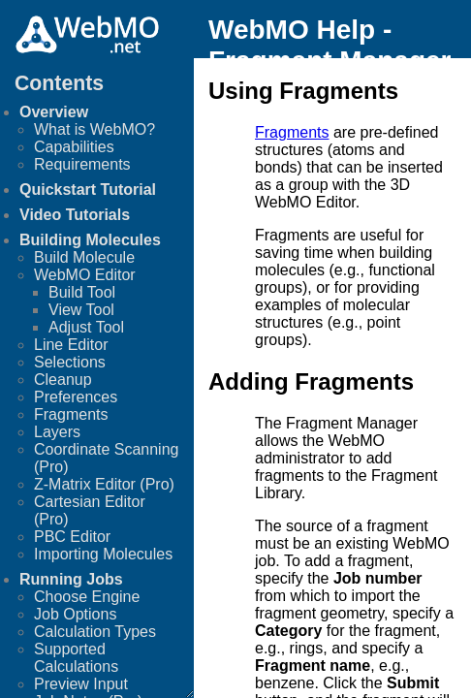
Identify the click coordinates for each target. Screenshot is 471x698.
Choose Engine (87, 596)
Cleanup (63, 379)
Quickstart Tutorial (87, 189)
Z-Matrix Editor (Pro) (104, 484)
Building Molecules (90, 240)
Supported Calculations (76, 658)
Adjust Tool (86, 327)
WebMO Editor (85, 275)
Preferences (75, 397)
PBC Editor (72, 536)
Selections (70, 362)
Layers (57, 432)
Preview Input (81, 684)
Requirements (82, 164)
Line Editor (71, 344)
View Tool (81, 309)
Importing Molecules (103, 554)
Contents (59, 83)
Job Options (75, 614)
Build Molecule (84, 257)
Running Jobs (71, 579)
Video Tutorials (74, 214)
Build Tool (81, 292)
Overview (53, 112)
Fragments (71, 414)
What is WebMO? (94, 129)
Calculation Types (95, 631)
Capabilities (74, 147)
